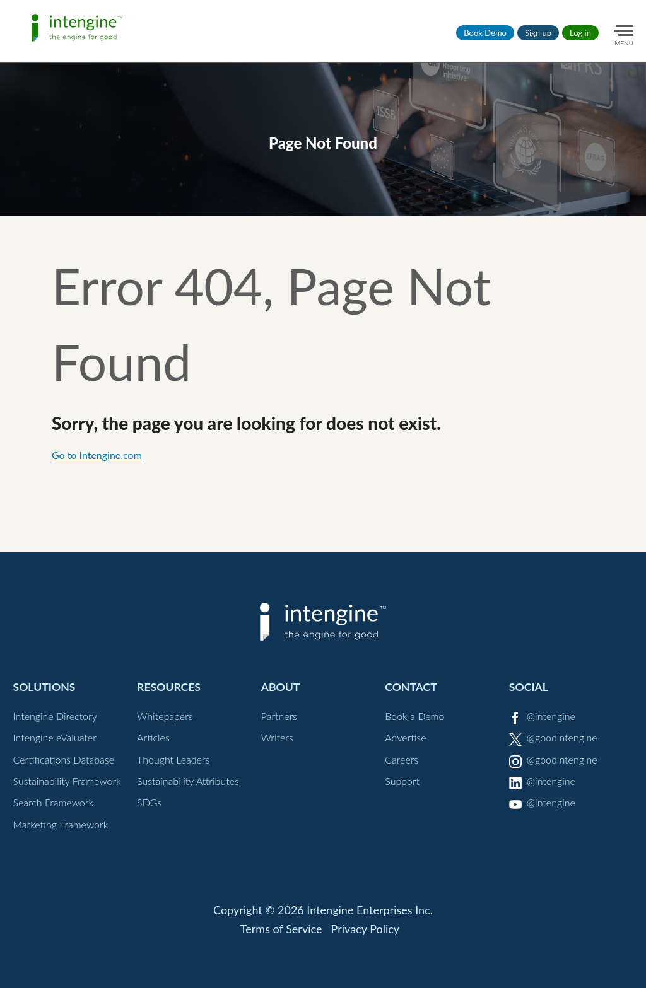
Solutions (44, 687)
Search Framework (53, 802)
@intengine (551, 716)
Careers (401, 759)
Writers (277, 737)
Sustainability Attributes (188, 781)
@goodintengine (562, 737)
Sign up (538, 33)
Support (402, 781)
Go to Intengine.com (97, 455)
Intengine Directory (55, 716)
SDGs (149, 802)
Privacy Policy (365, 929)
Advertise (405, 737)
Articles (153, 737)
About (280, 687)
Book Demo (485, 33)
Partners (279, 716)
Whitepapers (165, 716)
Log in (580, 33)
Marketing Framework (60, 824)
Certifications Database (63, 759)
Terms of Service (281, 929)
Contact (411, 687)
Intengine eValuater (54, 737)
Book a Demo (414, 716)
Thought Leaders (173, 759)
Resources (169, 687)
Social (528, 687)
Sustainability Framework (66, 781)
